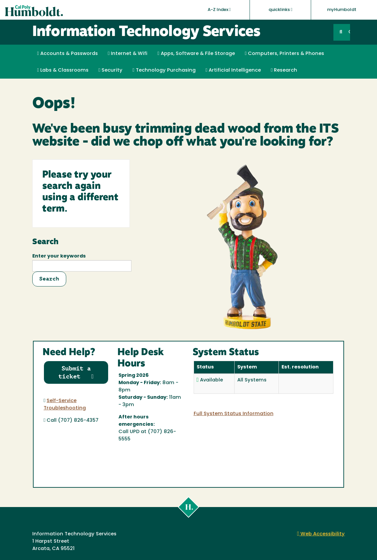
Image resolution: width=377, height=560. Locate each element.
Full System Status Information (234, 413)
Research (284, 70)
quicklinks (280, 9)
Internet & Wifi (127, 53)
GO (349, 32)
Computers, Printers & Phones (284, 53)
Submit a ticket (76, 372)
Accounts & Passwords (67, 53)
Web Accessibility (321, 534)
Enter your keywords (59, 256)
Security (110, 70)
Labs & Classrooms (63, 70)
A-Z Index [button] (219, 9)
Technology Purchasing (163, 70)
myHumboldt (341, 10)
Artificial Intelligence (233, 70)
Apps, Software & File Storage (196, 53)
